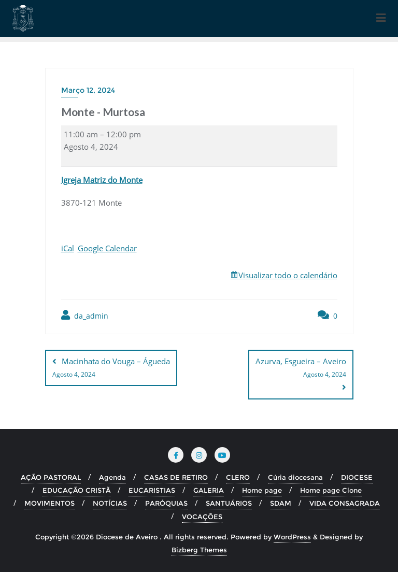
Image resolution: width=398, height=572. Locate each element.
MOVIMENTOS (49, 503)
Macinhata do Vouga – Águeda (111, 368)
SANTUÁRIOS (229, 503)
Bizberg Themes (199, 550)
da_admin (84, 315)
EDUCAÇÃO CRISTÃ (76, 490)
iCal (67, 248)
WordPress (292, 537)
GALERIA (208, 490)
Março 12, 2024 (88, 90)
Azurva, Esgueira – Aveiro (300, 368)
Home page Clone (331, 490)
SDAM (280, 503)
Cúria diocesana (295, 477)
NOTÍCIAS (110, 503)
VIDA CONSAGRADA (344, 503)
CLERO (238, 477)
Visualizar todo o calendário (287, 275)
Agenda (112, 477)
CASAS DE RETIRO (176, 477)
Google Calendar (107, 248)
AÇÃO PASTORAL (51, 477)
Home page (262, 490)
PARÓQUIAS (166, 503)
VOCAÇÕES (202, 516)
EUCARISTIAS (152, 490)
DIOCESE (357, 477)
